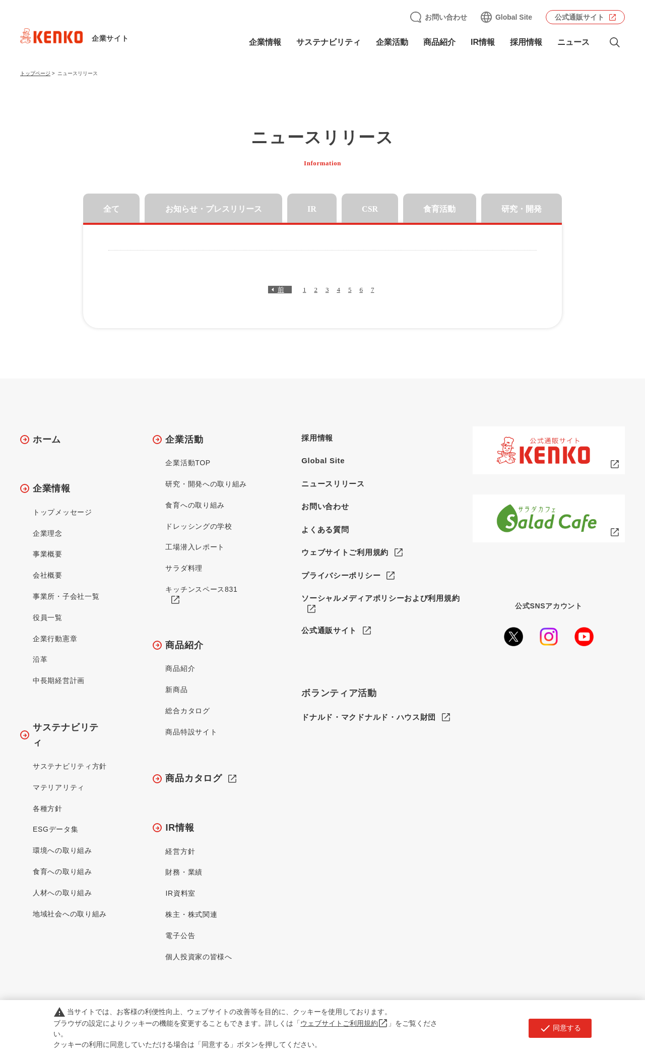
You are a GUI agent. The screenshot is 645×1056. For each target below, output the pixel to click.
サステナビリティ (328, 42)
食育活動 (439, 209)
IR (311, 209)
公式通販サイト (579, 17)
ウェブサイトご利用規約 (345, 552)
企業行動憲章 (55, 639)
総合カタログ (187, 711)
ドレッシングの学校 (198, 526)
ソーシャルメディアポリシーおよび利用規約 (380, 598)
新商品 (176, 690)
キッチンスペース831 (201, 589)
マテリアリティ (59, 787)
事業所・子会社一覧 (66, 596)
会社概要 (47, 575)
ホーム (47, 439)
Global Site (513, 17)
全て (111, 209)
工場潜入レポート (195, 547)
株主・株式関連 (191, 914)
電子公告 (180, 935)
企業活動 (392, 42)
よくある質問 (325, 529)
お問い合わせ (446, 17)
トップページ (35, 73)
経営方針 (180, 851)
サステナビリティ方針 (70, 766)
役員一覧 (47, 617)
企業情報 (265, 42)
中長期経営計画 (59, 680)
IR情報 (483, 42)
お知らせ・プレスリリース (213, 209)
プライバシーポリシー (340, 575)
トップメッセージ (62, 512)
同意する (560, 1028)
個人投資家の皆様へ (198, 957)
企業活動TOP (187, 463)
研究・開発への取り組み (206, 484)
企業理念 (47, 533)
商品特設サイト (191, 732)
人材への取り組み (62, 893)
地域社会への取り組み (70, 914)
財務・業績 (184, 872)
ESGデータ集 (55, 829)
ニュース (573, 42)
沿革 (40, 659)
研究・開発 (521, 209)
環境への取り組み (62, 850)
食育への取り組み (62, 871)
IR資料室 (180, 893)
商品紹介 (439, 42)
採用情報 (526, 42)
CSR (370, 209)
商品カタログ (193, 778)
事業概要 (47, 554)
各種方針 (47, 808)
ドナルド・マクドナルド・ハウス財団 (368, 717)
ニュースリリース (333, 483)
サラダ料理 (184, 568)
